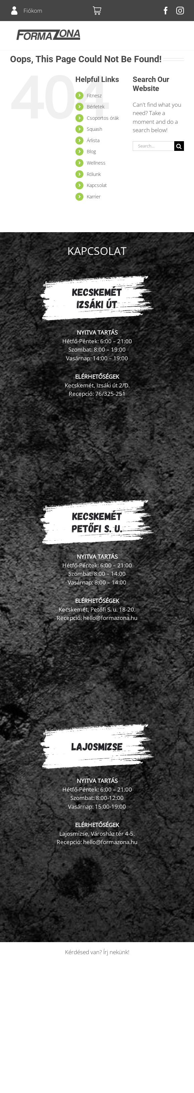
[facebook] (166, 10)
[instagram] (180, 10)
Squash (94, 129)
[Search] (179, 146)
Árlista (93, 140)
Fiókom (32, 10)
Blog (91, 151)
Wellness (96, 163)
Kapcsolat (97, 185)
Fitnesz (94, 95)
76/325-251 (110, 393)
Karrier (94, 196)
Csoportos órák (103, 118)
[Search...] (153, 146)
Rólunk (94, 174)
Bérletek (96, 106)
